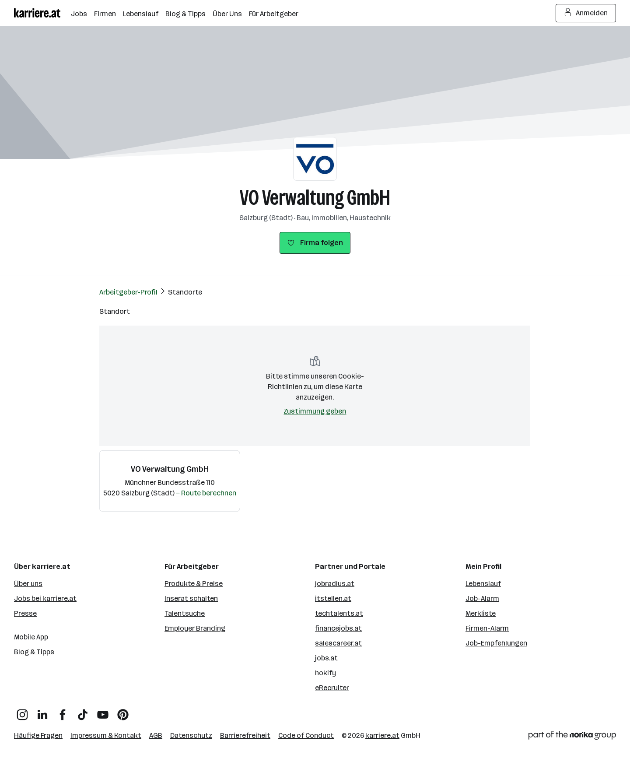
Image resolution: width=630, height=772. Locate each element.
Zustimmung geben (315, 411)
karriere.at (382, 735)
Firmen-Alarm (487, 628)
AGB (155, 735)
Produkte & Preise (193, 583)
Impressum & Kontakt (105, 735)
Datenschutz (191, 735)
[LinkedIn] (42, 711)
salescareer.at (338, 643)
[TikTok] (82, 711)
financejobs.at (338, 628)
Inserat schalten (191, 598)
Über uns (28, 583)
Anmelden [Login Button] (586, 13)
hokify (325, 673)
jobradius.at (334, 583)
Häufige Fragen (38, 735)
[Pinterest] (123, 711)
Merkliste (481, 613)
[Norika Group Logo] (572, 737)
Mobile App (31, 637)
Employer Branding (194, 628)
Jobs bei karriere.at (45, 598)
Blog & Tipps (34, 652)
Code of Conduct (306, 735)
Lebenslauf (483, 583)
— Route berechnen (206, 493)
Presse (25, 613)
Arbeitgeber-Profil (128, 292)
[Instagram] (22, 711)
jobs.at (326, 658)
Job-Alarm (482, 598)
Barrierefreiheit (245, 735)
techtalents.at (339, 613)
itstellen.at (333, 598)
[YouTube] (102, 711)
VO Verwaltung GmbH (315, 197)
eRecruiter (332, 688)
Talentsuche (184, 613)
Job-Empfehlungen (496, 643)
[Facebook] (62, 711)
